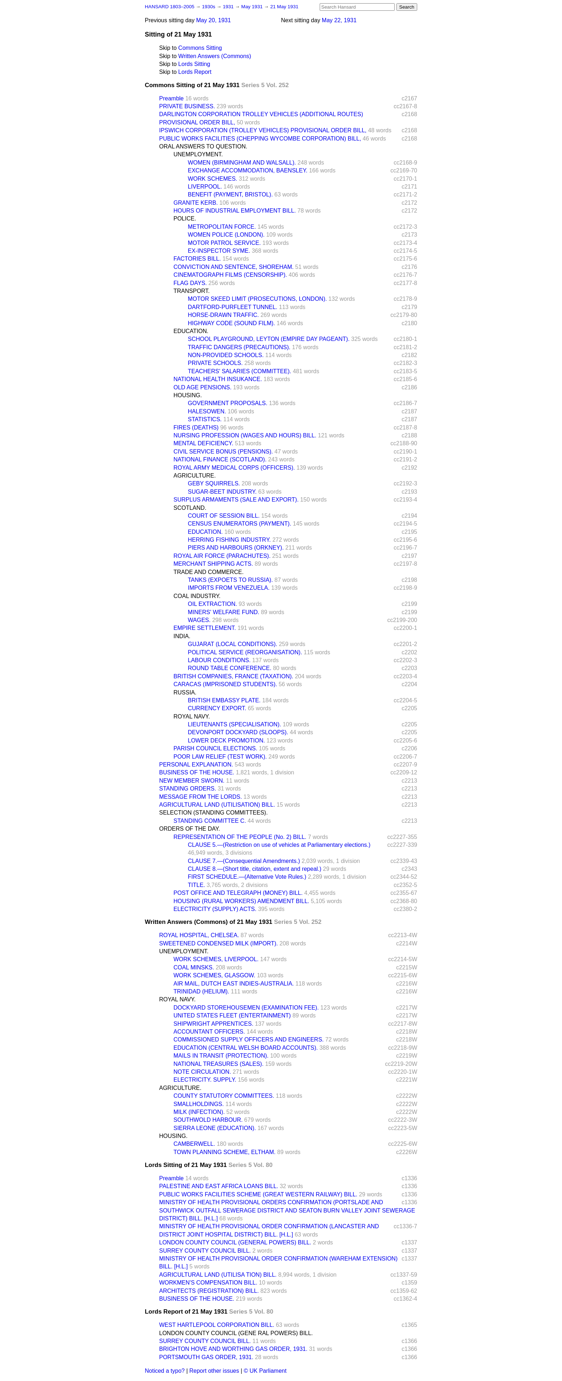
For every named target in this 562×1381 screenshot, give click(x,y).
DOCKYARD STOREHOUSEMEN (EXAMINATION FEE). (246, 1008)
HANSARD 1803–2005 (169, 6)
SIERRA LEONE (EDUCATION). (214, 1128)
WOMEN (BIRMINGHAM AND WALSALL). (242, 163)
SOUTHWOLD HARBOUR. (208, 1120)
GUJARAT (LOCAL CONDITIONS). (232, 644)
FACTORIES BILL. (197, 259)
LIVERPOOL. (205, 187)
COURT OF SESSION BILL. (223, 516)
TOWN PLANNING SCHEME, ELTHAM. (224, 1152)
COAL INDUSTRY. (196, 596)
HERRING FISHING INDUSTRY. (229, 540)
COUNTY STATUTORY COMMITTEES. (223, 1096)
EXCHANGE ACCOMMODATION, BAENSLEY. (248, 170)
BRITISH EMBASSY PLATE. (224, 700)
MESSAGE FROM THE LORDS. (200, 797)
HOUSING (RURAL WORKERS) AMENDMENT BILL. (241, 901)
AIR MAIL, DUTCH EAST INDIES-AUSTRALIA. (233, 984)
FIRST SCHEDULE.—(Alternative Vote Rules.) (247, 877)
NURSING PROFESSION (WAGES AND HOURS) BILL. (244, 435)
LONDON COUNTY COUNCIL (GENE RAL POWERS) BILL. (236, 1333)
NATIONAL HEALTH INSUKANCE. (217, 379)
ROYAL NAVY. (191, 716)
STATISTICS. (205, 419)
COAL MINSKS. (193, 967)
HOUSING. (187, 395)
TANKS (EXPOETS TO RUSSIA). (230, 580)
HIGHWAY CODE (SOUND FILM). (231, 323)
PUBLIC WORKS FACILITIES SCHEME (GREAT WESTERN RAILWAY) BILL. (258, 1194)
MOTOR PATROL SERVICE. (224, 243)
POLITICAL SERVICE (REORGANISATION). (245, 652)
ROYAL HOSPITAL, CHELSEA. (199, 935)
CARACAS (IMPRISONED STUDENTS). (225, 684)
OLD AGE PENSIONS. (202, 387)
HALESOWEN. (207, 411)
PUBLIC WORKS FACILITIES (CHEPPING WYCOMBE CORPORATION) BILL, (260, 139)
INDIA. (181, 636)
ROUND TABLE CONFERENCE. (229, 668)
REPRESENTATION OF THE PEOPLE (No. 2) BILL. (239, 837)
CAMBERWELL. (194, 1144)
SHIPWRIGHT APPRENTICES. (213, 1024)
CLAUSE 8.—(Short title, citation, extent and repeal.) (255, 869)
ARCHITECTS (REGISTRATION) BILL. (209, 1291)
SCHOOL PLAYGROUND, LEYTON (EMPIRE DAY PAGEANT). (268, 339)
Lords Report (194, 72)
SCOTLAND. (189, 508)
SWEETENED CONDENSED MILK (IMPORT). (218, 943)
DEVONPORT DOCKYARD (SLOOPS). (238, 732)
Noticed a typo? (165, 1371)
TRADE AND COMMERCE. (208, 572)
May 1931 (252, 6)
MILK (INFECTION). (199, 1112)
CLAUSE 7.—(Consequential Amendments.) (244, 861)
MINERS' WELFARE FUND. (223, 612)
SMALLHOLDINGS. (198, 1104)
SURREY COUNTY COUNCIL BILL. (205, 1251)
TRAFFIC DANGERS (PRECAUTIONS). (239, 347)
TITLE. (196, 885)
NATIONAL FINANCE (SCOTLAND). (220, 459)
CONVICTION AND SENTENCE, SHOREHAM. (233, 267)
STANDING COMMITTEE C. (209, 821)
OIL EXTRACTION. (212, 604)
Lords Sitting (194, 64)
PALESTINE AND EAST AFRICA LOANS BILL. (218, 1186)
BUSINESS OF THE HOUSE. (196, 772)
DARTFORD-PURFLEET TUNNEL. (232, 307)
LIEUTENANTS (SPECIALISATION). (234, 724)
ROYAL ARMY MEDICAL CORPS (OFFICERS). (234, 468)
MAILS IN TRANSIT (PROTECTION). (220, 1056)
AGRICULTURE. (194, 476)
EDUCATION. (190, 331)
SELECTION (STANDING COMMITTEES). (213, 813)
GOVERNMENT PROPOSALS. (227, 403)
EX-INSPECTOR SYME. (219, 251)
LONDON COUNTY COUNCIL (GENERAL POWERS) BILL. (235, 1242)
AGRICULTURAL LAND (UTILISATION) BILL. (217, 805)
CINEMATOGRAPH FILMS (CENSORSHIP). (230, 275)
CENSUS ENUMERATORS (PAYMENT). (239, 524)
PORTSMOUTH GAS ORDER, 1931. (206, 1357)
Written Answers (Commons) (214, 56)
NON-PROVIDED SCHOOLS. (226, 355)
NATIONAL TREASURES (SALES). (218, 1064)
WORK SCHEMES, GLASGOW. (214, 975)
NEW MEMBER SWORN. (191, 781)
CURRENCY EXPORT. (217, 708)
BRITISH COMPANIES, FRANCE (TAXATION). (233, 676)
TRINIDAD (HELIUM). (201, 991)
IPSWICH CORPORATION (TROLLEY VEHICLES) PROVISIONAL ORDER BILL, (263, 130)
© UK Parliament (265, 1371)
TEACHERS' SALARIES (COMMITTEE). (239, 371)
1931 (229, 6)
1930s (209, 6)
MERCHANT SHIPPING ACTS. (213, 564)
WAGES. (199, 620)
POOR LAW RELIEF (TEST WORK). (220, 757)
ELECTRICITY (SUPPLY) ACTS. (214, 909)
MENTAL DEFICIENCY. (203, 443)
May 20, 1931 (213, 20)
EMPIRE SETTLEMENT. (204, 628)
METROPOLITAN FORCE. (222, 227)
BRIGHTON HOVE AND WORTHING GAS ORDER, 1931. (233, 1349)
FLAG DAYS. (190, 283)
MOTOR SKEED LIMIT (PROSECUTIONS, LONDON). (257, 299)
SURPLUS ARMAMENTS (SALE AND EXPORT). (236, 500)
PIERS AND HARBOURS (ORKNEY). (236, 548)
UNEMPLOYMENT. (198, 154)
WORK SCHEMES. (212, 179)
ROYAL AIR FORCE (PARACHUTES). (222, 556)
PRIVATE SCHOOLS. (215, 363)
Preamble (171, 98)
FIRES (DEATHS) (196, 427)
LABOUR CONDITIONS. (219, 660)
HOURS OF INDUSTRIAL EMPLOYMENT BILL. (234, 211)
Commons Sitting (200, 48)
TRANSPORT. (191, 291)
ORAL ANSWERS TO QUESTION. (203, 146)
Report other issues (214, 1371)
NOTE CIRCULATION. (202, 1072)
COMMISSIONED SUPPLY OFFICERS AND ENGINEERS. (248, 1039)
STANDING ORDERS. (187, 789)
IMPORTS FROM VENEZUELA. (229, 588)
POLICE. (184, 218)
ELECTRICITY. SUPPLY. (204, 1080)
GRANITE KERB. (195, 203)
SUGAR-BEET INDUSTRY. (222, 492)
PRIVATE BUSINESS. (187, 106)
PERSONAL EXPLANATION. (196, 764)
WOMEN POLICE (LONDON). (226, 235)
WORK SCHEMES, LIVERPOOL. (215, 959)
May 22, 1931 (339, 20)
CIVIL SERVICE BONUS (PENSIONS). (223, 452)
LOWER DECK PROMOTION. (226, 740)
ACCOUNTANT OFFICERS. (209, 1032)
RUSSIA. (184, 692)
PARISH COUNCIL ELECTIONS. (215, 748)
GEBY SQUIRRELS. (214, 483)
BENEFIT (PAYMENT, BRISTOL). (230, 194)
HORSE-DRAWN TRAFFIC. (223, 315)
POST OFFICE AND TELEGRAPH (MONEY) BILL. (238, 893)
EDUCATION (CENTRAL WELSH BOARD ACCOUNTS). (245, 1048)
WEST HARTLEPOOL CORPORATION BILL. (216, 1325)
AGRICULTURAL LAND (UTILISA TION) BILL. (218, 1275)
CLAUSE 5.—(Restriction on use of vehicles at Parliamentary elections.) (279, 845)
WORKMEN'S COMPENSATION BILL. (208, 1283)
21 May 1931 (284, 6)
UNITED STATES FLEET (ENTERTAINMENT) (232, 1015)
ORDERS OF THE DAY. (189, 829)
